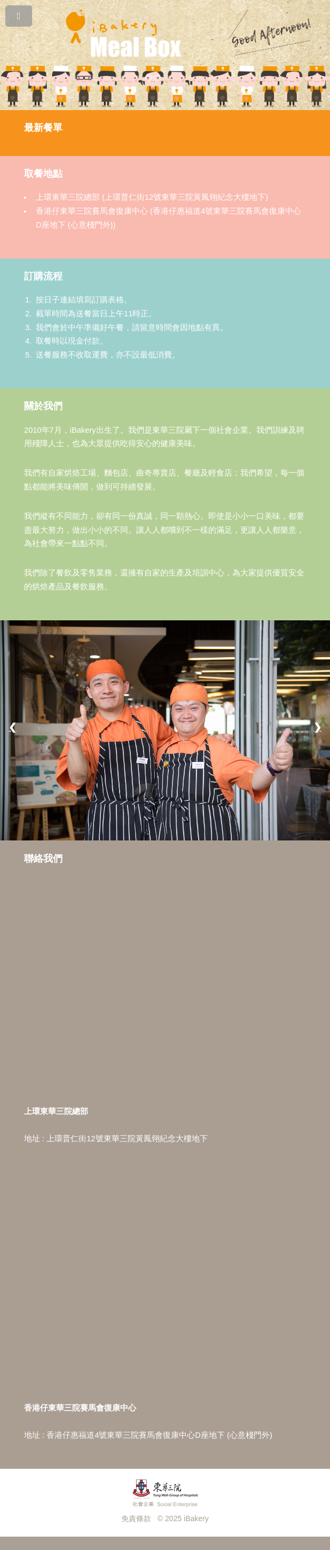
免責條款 (136, 1518)
